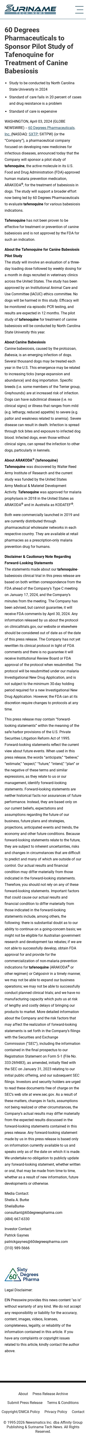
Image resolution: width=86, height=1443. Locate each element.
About (23, 1394)
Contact (78, 1412)
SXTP (33, 134)
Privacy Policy (55, 1412)
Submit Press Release (24, 1403)
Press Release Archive (50, 1394)
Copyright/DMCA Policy (21, 1412)
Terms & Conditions (63, 1403)
